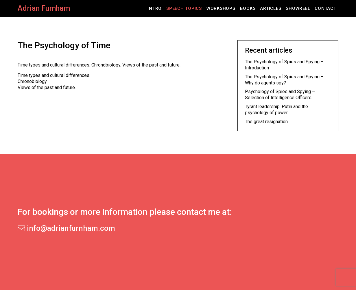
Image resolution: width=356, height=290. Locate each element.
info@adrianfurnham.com (66, 228)
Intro (154, 8)
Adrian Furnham (44, 8)
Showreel (298, 8)
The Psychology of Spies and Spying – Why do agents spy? (284, 80)
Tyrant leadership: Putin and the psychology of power (276, 109)
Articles (270, 8)
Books (248, 8)
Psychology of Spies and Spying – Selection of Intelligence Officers (280, 94)
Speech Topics (184, 8)
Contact (325, 8)
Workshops (220, 8)
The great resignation (266, 121)
